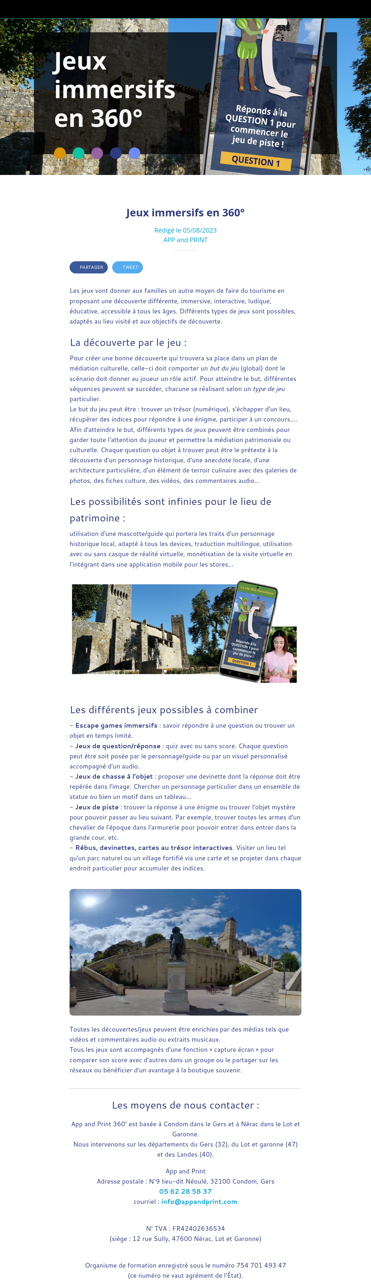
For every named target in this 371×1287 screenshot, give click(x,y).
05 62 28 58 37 (185, 1191)
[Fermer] (9, 9)
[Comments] (294, 268)
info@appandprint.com (199, 1201)
